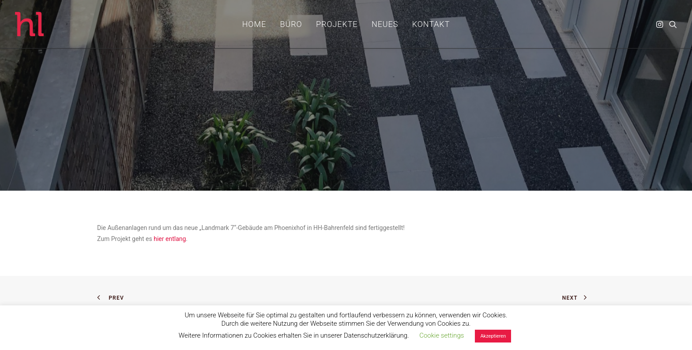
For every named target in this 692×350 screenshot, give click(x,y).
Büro (291, 24)
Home (254, 24)
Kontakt (431, 24)
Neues (385, 24)
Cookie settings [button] (441, 335)
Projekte (336, 24)
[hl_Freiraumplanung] (29, 24)
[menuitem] (254, 24)
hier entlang (170, 238)
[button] (660, 24)
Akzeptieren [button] (493, 336)
